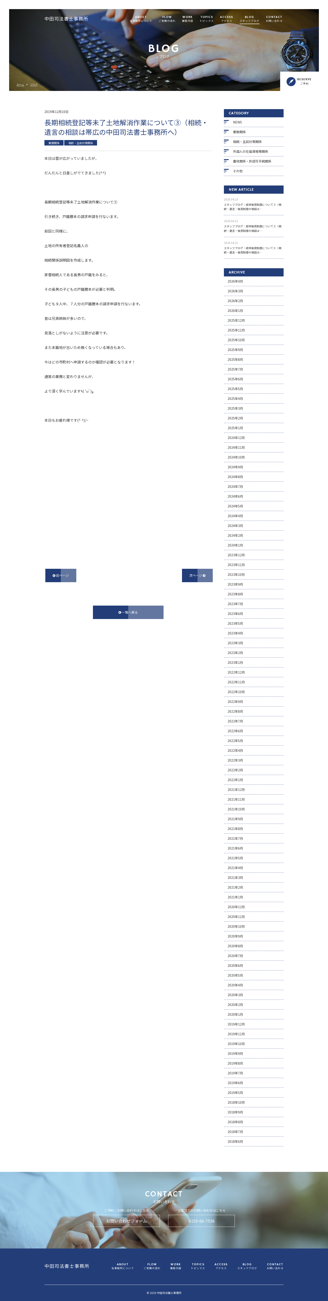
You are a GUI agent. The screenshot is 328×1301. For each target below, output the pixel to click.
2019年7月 (235, 1073)
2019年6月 (235, 1082)
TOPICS (207, 19)
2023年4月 (235, 633)
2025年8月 (235, 359)
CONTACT (274, 19)
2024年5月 (235, 506)
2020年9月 (235, 936)
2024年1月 (235, 545)
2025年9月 (235, 349)
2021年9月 (235, 819)
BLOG (249, 19)
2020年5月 (235, 975)
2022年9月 (235, 701)
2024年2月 (235, 535)
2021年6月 (235, 848)
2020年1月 (235, 1014)
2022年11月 (236, 682)
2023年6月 (235, 613)
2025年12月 (236, 320)
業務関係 (239, 132)
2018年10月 (236, 1102)
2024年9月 (235, 467)
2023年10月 (236, 574)
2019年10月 (236, 1043)
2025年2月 (235, 418)
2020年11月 (236, 916)
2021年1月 (235, 897)
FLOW (167, 19)
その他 (238, 171)
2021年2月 (235, 887)
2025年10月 (236, 340)
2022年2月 (235, 770)
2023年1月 (235, 662)
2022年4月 (235, 750)
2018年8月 (235, 1122)
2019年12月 (236, 1024)
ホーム (20, 84)
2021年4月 (235, 867)
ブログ (34, 84)
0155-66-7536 (202, 1221)
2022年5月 (235, 740)
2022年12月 (236, 672)
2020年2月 (235, 1004)
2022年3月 (235, 760)
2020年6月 (235, 965)
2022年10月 (236, 691)
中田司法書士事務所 (66, 19)
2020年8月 (235, 946)
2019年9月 (235, 1053)
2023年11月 (236, 564)
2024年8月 (235, 476)
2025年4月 (235, 398)
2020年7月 (235, 955)
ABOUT (141, 19)
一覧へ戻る (128, 612)
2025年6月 (235, 379)
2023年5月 (235, 623)
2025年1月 (235, 428)
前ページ (61, 575)
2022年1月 (235, 779)
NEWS (237, 122)
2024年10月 (236, 457)
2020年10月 (236, 926)
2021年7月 (235, 838)
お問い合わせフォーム (126, 1221)
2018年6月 (235, 1141)
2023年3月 (235, 643)
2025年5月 (235, 388)
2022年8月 (235, 711)
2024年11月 (236, 447)
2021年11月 (236, 799)
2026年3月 (235, 291)
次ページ (197, 575)
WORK (187, 19)
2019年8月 (235, 1063)
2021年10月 (236, 809)
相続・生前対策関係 (247, 141)
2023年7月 (235, 604)
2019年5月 (235, 1092)
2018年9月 (235, 1112)
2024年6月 (235, 496)
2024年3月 (235, 525)
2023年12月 (236, 555)
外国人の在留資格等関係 (250, 151)
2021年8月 (235, 828)
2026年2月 (235, 300)
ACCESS (226, 19)
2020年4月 (235, 985)
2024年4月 (235, 516)
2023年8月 (235, 594)
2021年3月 (235, 877)
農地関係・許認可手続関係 (252, 161)
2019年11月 (236, 1034)
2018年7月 (235, 1131)
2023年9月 (235, 584)
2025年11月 (236, 330)
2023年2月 (235, 652)
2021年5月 (235, 858)
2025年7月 (235, 369)
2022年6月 (235, 731)
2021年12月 (236, 789)
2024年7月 (235, 486)
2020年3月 (235, 995)
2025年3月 (235, 408)
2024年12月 (236, 437)
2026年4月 (235, 281)
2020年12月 (236, 907)
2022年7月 (235, 721)
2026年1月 (235, 310)
